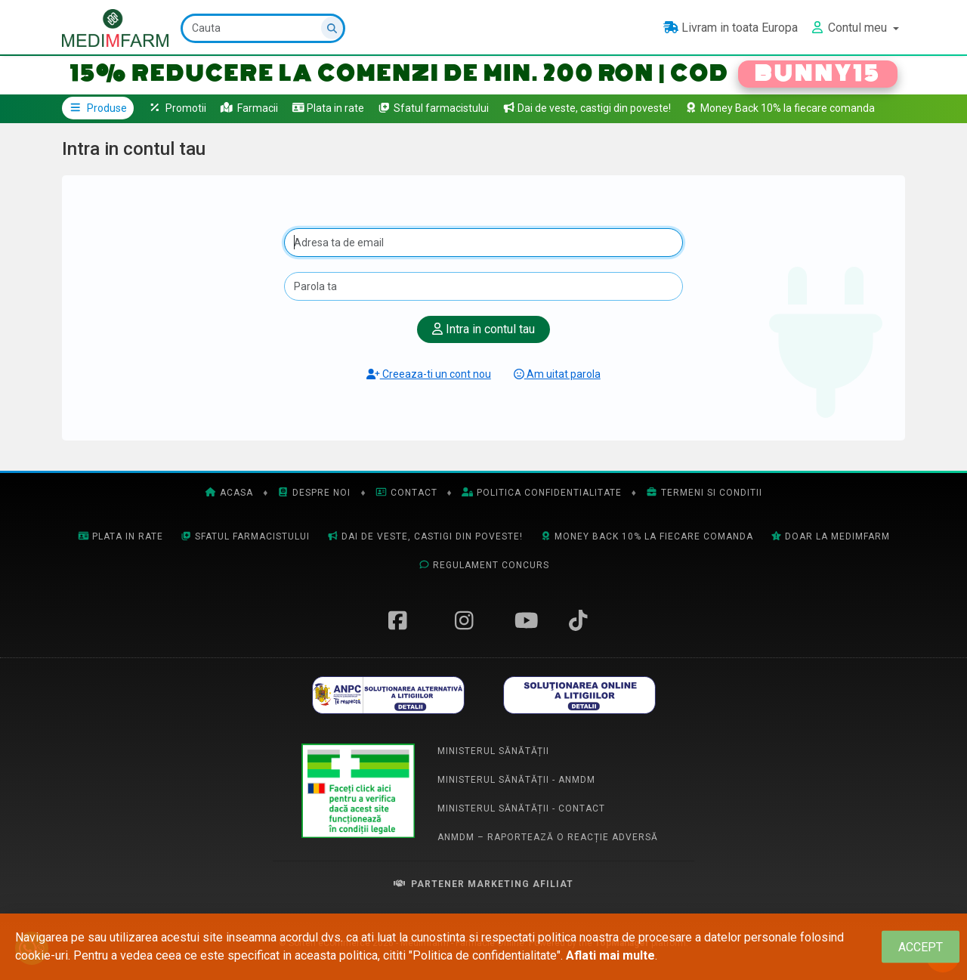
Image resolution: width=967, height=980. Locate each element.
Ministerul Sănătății (493, 751)
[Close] (920, 947)
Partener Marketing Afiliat (483, 884)
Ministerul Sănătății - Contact (521, 808)
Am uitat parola (557, 374)
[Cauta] (263, 28)
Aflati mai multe (610, 955)
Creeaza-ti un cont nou (428, 374)
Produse (98, 108)
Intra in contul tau (483, 329)
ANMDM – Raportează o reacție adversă (547, 837)
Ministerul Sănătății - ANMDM (516, 779)
